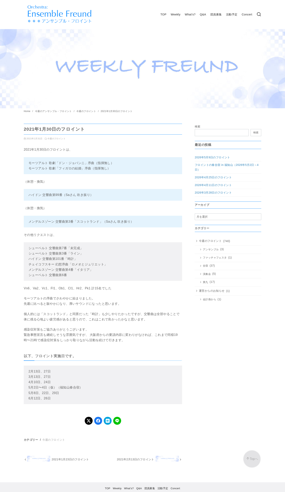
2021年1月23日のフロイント (70, 459)
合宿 (205, 265)
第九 (205, 282)
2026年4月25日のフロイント (213, 177)
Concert (247, 14)
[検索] (258, 14)
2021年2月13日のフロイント (135, 459)
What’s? (190, 14)
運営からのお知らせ (212, 290)
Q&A (203, 14)
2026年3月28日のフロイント (213, 192)
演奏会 (207, 274)
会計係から (209, 299)
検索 (197, 126)
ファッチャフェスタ (215, 257)
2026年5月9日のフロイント (212, 157)
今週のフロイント (86, 111)
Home (27, 111)
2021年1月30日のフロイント (116, 111)
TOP (163, 14)
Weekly (175, 14)
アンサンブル (211, 249)
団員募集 (216, 14)
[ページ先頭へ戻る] (251, 458)
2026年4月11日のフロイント (213, 185)
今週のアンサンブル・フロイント (54, 111)
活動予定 (232, 14)
